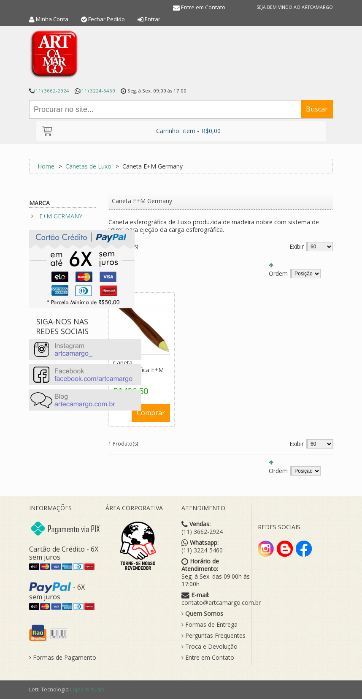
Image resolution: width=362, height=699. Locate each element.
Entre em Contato (203, 7)
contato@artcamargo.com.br (221, 603)
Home (46, 166)
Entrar (152, 19)
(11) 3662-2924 (51, 90)
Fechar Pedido (106, 19)
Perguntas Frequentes (213, 635)
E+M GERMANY (60, 216)
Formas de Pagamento (62, 657)
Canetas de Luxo (88, 166)
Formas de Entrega (209, 624)
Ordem (278, 273)
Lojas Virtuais (87, 689)
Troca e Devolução (209, 646)
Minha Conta (52, 19)
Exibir (296, 246)
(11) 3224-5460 (97, 90)
